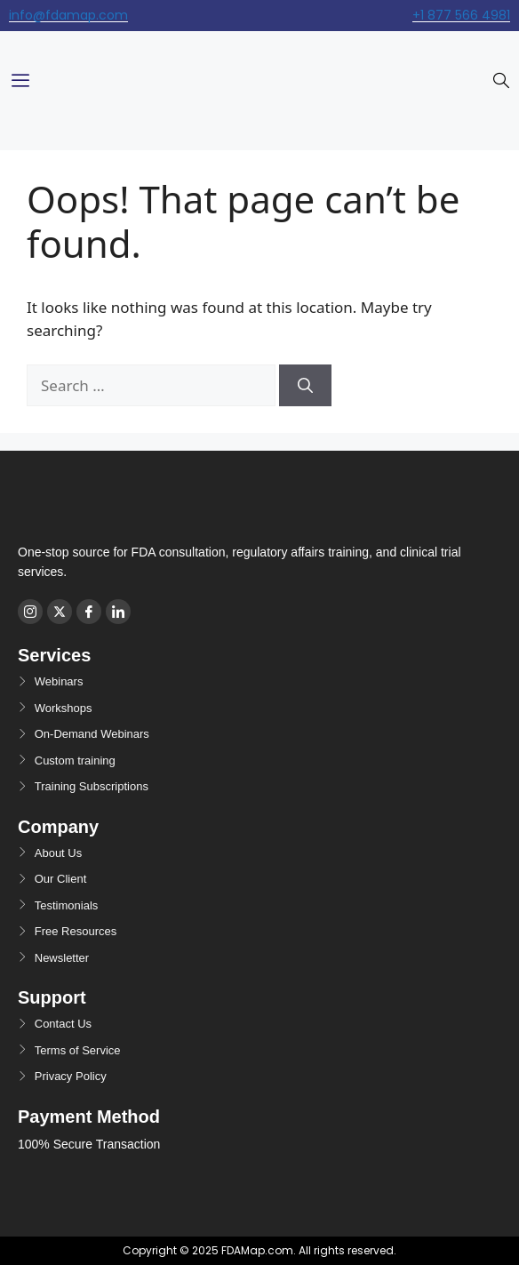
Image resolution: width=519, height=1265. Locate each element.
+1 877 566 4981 (461, 15)
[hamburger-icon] (20, 81)
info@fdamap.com (68, 15)
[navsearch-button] (501, 81)
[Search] (305, 385)
